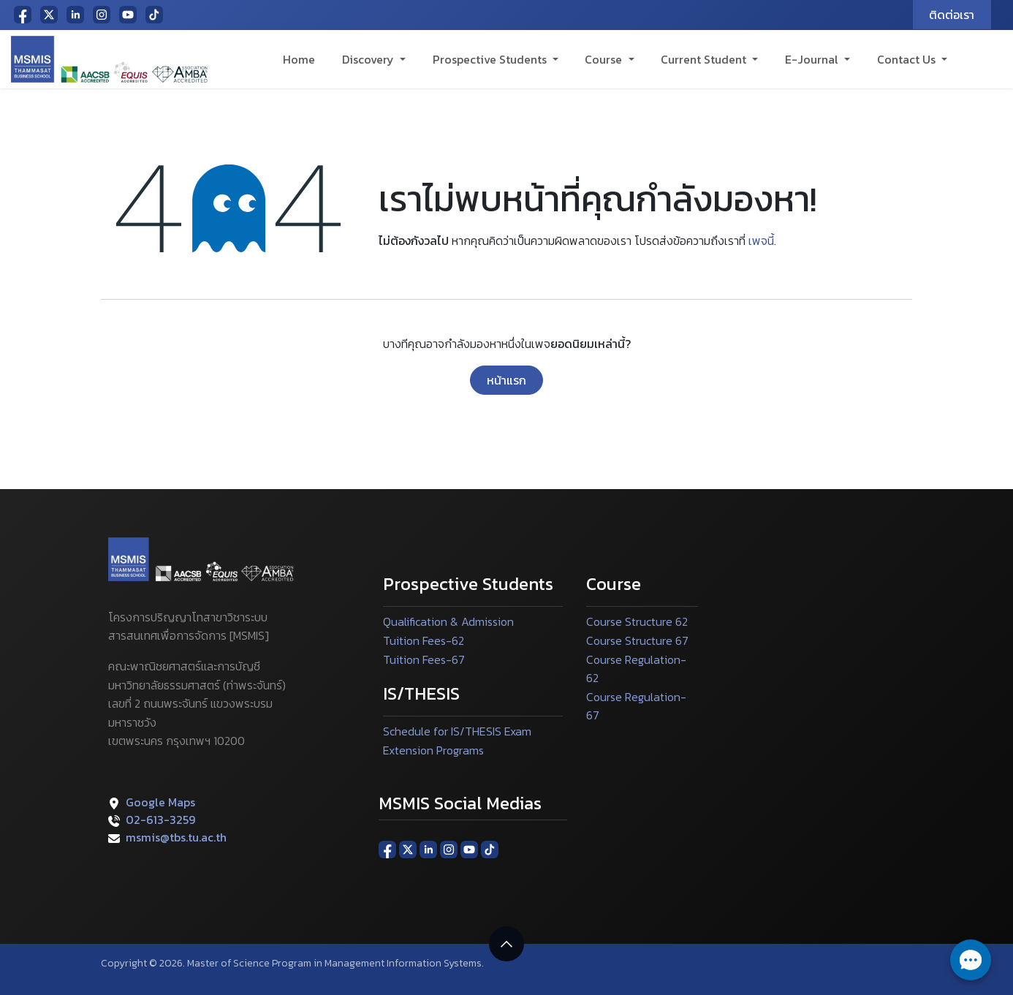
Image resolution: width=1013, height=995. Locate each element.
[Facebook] (22, 14)
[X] (49, 14)
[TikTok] (154, 14)
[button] (506, 943)
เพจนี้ (761, 240)
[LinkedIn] (75, 14)
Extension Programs (433, 750)
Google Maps (160, 802)
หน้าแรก (506, 380)
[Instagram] (101, 14)
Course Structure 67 (637, 640)
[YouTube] (128, 14)
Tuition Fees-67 (424, 659)
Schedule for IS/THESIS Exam (457, 731)
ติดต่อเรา (951, 14)
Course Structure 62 (637, 621)
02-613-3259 (160, 819)
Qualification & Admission (448, 621)
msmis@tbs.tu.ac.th (176, 837)
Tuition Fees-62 (423, 640)
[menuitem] (299, 59)
